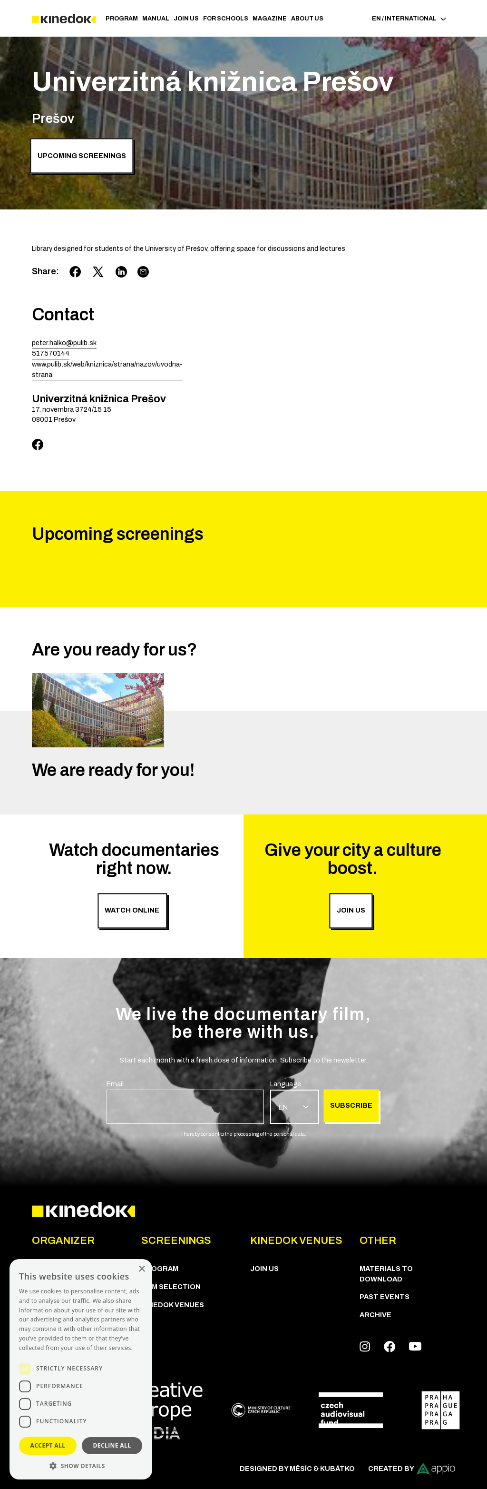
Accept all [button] (48, 1445)
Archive (375, 1315)
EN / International (409, 18)
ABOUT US (307, 18)
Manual (155, 18)
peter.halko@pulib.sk (64, 343)
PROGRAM (122, 18)
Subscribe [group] (351, 1105)
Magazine (270, 18)
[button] (81, 1465)
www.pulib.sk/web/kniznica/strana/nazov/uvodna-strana (107, 369)
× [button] (141, 1269)
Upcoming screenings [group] (82, 155)
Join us (186, 18)
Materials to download (386, 1274)
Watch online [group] (132, 910)
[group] (185, 1101)
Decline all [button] (112, 1445)
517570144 (50, 353)
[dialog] (81, 1369)
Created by (411, 1468)
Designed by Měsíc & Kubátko (297, 1468)
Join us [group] (351, 910)
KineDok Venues (172, 1305)
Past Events (384, 1296)
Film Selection (171, 1286)
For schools (225, 18)
